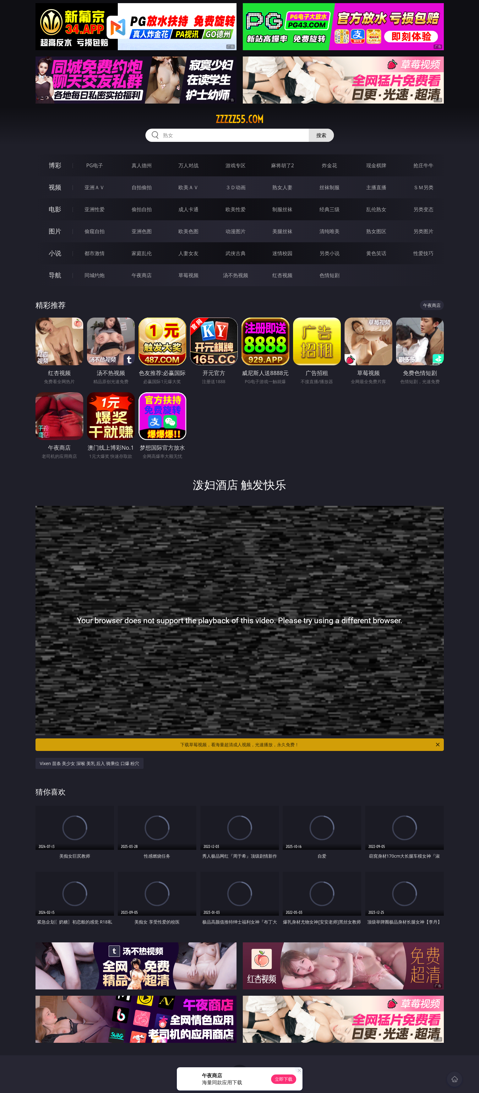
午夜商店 (142, 275)
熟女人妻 (282, 187)
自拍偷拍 (142, 187)
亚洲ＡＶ (94, 187)
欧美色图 (188, 231)
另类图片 (423, 231)
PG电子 (94, 165)
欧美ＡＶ (188, 187)
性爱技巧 (423, 253)
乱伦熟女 (376, 209)
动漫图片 (236, 231)
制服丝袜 (282, 209)
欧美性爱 (236, 209)
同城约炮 (94, 275)
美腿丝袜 (282, 231)
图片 (55, 231)
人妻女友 (188, 253)
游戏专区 (236, 165)
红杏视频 (282, 275)
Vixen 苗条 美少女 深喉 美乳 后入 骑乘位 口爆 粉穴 (89, 763)
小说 (55, 253)
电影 (55, 209)
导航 (55, 275)
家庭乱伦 (142, 253)
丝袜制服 (329, 187)
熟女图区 (376, 231)
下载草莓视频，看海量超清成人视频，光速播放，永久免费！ (310, 744)
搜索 (321, 135)
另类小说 (329, 253)
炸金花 (329, 165)
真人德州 (142, 165)
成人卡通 (188, 209)
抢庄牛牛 (423, 165)
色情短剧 (329, 275)
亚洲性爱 (94, 209)
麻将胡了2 (282, 165)
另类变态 (423, 209)
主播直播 (376, 187)
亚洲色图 (142, 231)
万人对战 (188, 165)
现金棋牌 (376, 165)
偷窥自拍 (94, 231)
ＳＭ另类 (423, 187)
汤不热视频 (235, 275)
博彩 (55, 165)
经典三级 (329, 209)
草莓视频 (188, 275)
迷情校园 (282, 253)
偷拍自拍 (142, 209)
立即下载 (283, 1079)
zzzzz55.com (239, 119)
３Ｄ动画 (236, 187)
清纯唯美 (329, 231)
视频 (55, 187)
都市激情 (94, 253)
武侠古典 (236, 253)
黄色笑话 (376, 253)
